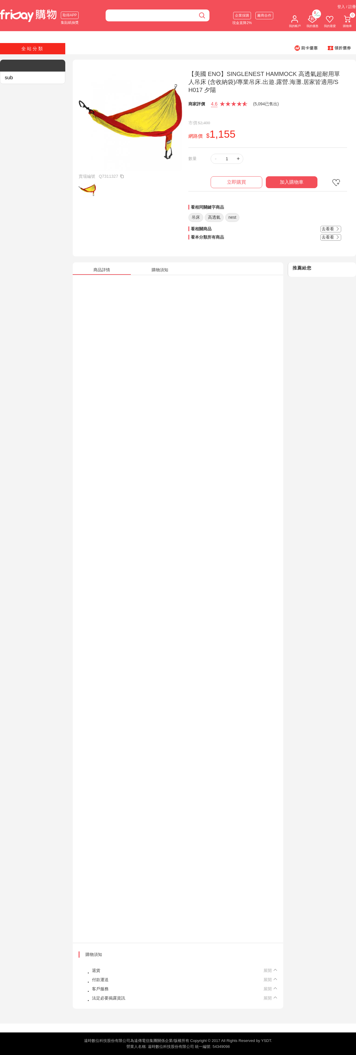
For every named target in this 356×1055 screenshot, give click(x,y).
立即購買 (236, 182)
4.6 (214, 104)
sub (9, 77)
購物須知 (93, 954)
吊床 (196, 217)
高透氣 (214, 217)
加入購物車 (291, 182)
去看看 (331, 228)
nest (232, 217)
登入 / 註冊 (346, 6)
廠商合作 (264, 15)
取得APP (70, 15)
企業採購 (242, 15)
